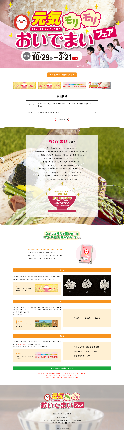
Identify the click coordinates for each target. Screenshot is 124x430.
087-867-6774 (56, 423)
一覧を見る (63, 119)
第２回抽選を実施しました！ (48, 112)
